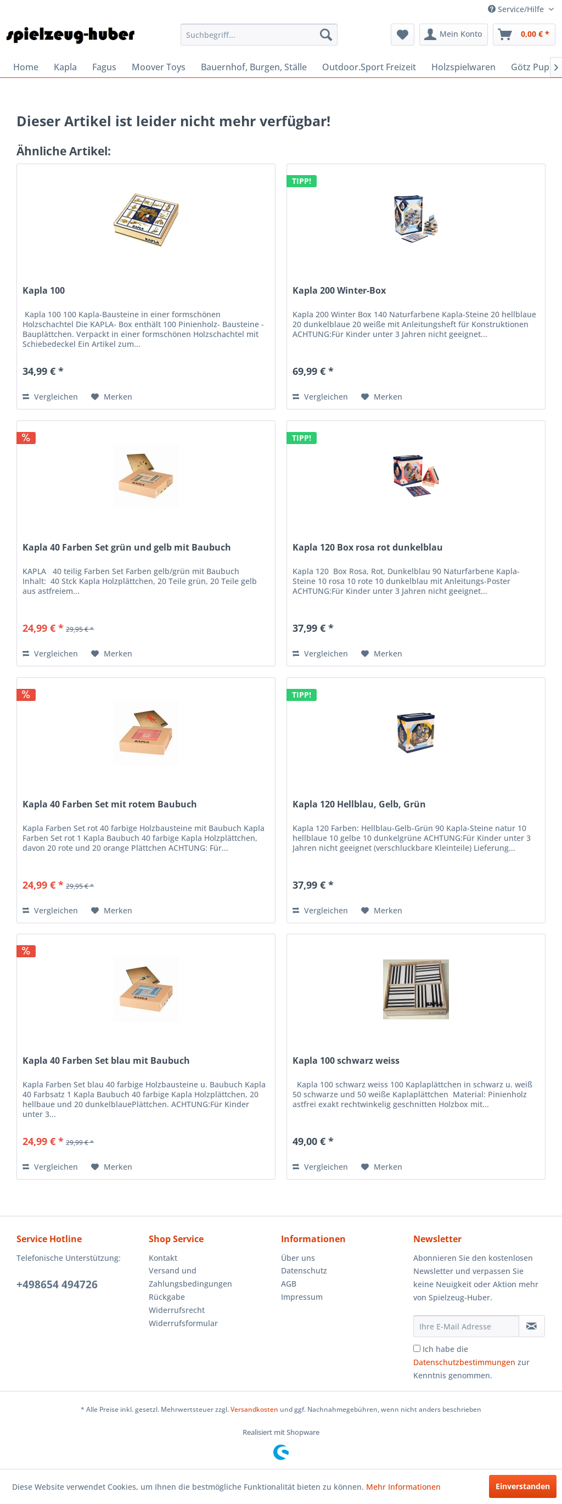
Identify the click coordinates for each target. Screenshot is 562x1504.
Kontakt (163, 1258)
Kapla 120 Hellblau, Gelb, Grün (359, 804)
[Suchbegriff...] (259, 35)
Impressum (302, 1297)
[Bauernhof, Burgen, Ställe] (253, 67)
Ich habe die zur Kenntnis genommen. (471, 1362)
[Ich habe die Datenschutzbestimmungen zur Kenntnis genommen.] (416, 1348)
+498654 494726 (57, 1284)
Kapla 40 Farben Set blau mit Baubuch (106, 1061)
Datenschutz (304, 1270)
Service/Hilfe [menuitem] (517, 9)
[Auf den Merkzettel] (111, 396)
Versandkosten (254, 1409)
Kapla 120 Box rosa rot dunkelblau (368, 547)
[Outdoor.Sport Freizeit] (369, 67)
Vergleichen (50, 396)
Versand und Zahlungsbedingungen (190, 1277)
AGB (288, 1283)
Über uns (298, 1258)
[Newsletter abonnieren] (532, 1326)
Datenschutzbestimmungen (464, 1362)
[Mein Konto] (453, 35)
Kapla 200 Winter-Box (339, 290)
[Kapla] (65, 67)
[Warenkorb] (524, 35)
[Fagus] (104, 67)
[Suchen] (326, 35)
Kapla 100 (44, 290)
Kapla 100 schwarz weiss (346, 1061)
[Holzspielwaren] (463, 67)
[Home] (25, 67)
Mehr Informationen (403, 1486)
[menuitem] (259, 35)
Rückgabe (167, 1297)
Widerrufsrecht (177, 1310)
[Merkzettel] (402, 35)
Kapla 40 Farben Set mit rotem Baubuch (110, 804)
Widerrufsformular (183, 1323)
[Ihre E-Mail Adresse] (466, 1326)
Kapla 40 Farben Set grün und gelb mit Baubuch (127, 547)
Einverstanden (523, 1486)
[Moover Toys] (158, 67)
